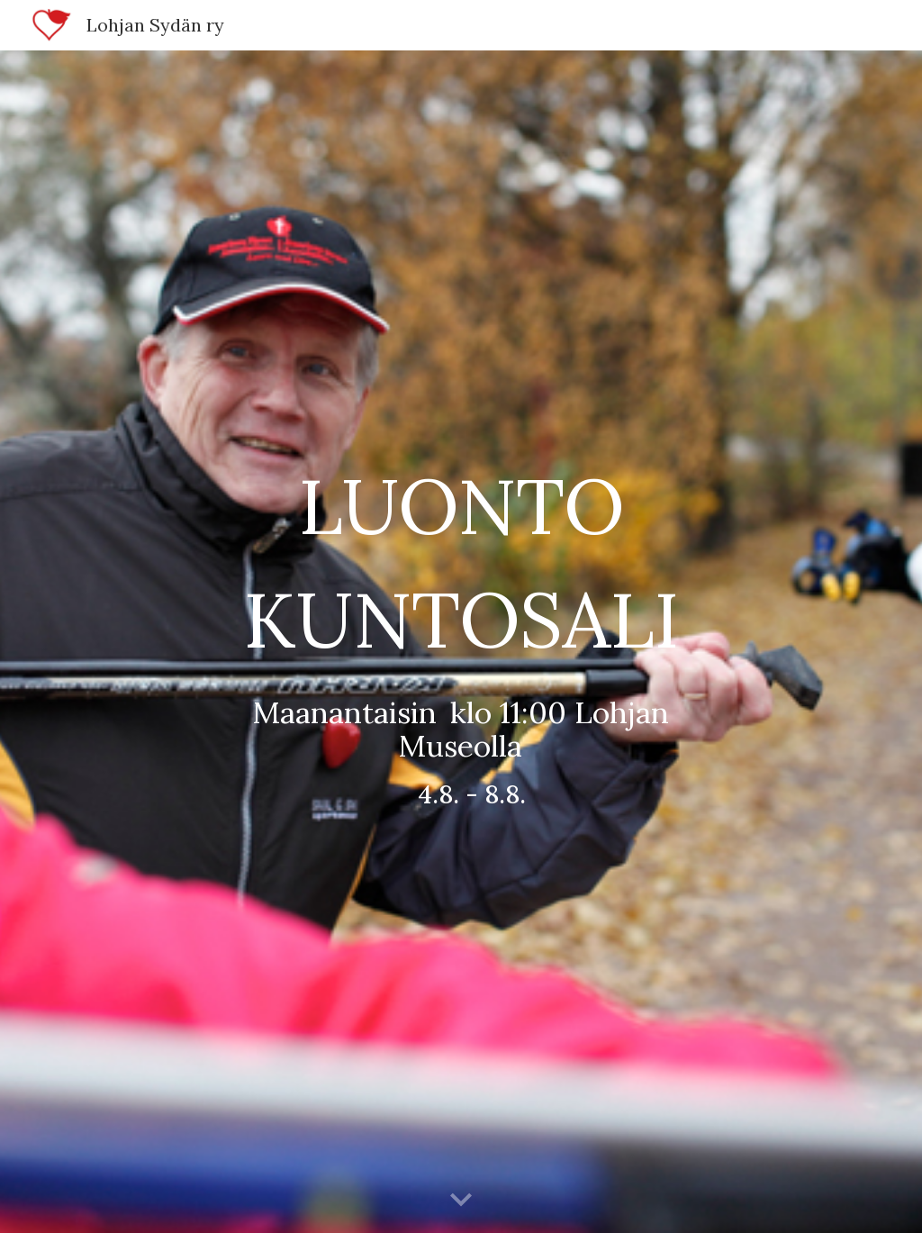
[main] (460, 641)
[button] (461, 1200)
